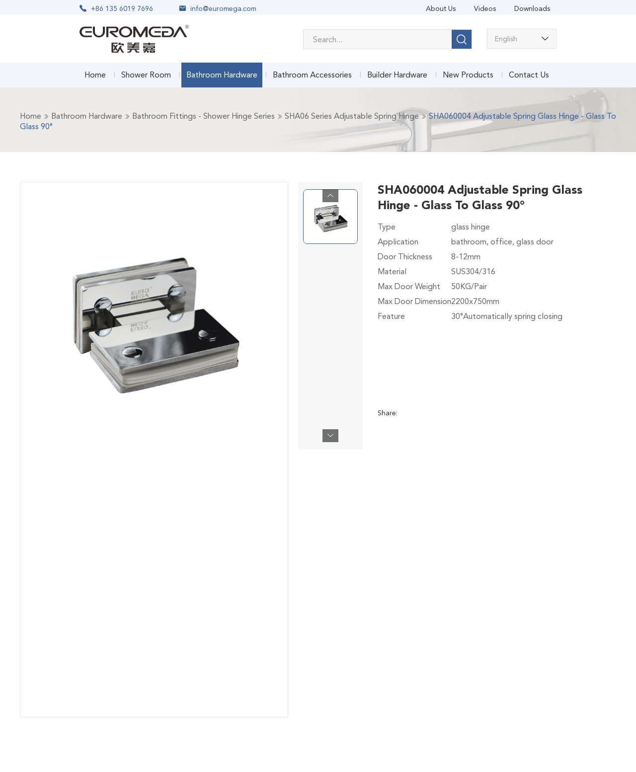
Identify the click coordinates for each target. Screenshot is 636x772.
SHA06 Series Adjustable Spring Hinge (352, 116)
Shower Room (146, 74)
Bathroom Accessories (312, 74)
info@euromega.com (223, 8)
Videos (485, 8)
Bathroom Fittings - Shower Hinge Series (203, 116)
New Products (468, 74)
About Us (441, 8)
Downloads (532, 8)
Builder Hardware (397, 74)
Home (95, 74)
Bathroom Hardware (221, 74)
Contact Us (529, 74)
